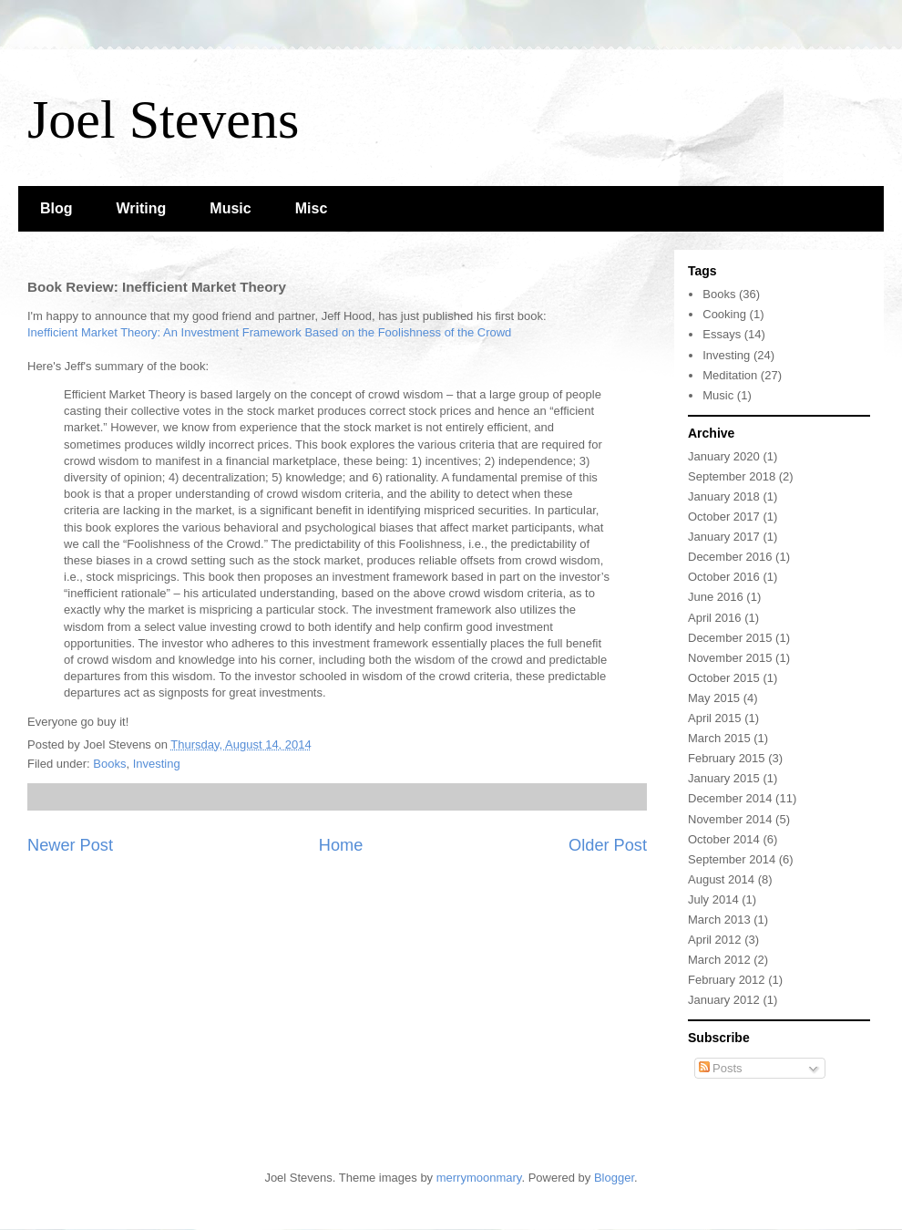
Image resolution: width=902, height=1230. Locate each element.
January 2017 (724, 536)
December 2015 (730, 638)
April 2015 (715, 718)
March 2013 (719, 919)
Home (341, 845)
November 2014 (730, 819)
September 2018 (731, 476)
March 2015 (719, 738)
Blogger (614, 1177)
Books (109, 763)
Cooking (724, 314)
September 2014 (731, 859)
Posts (721, 1068)
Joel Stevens (163, 119)
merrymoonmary (479, 1177)
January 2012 (724, 1000)
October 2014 (724, 839)
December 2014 (730, 798)
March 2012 (719, 959)
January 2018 (724, 496)
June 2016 (715, 597)
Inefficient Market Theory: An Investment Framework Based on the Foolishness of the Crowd (269, 332)
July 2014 (713, 899)
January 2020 (724, 456)
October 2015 (724, 678)
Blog (56, 208)
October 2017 (724, 516)
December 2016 (730, 556)
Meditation (729, 375)
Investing (156, 763)
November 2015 (730, 658)
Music (230, 208)
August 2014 (721, 879)
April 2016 (715, 618)
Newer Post (70, 845)
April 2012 (715, 939)
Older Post (608, 845)
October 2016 (724, 577)
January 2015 (724, 778)
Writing (142, 208)
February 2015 (726, 758)
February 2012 (726, 980)
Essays (721, 334)
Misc (311, 208)
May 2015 (714, 698)
